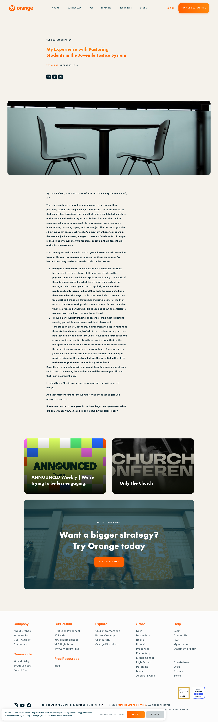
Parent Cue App (105, 635)
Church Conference (107, 630)
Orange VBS (103, 639)
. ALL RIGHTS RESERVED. (144, 705)
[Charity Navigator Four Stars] (198, 693)
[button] (48, 77)
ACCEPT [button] (136, 714)
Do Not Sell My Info (112, 714)
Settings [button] (155, 714)
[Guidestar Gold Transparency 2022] (184, 693)
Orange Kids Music (107, 644)
